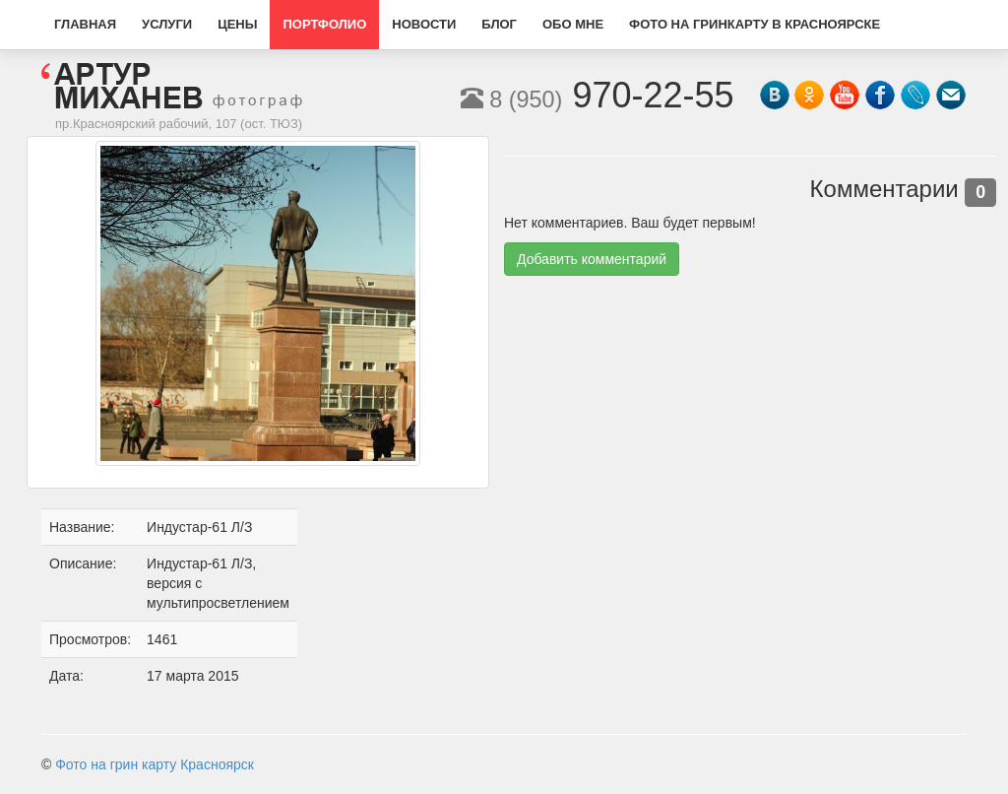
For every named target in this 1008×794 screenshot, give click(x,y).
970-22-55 (597, 95)
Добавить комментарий (591, 259)
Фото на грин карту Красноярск (154, 764)
